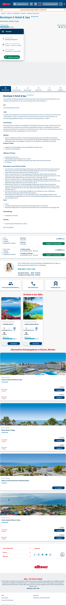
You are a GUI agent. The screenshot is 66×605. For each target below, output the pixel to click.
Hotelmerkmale (16, 90)
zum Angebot (58, 489)
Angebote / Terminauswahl (53, 244)
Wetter (49, 90)
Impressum (36, 596)
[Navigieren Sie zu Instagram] (38, 555)
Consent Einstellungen (7, 601)
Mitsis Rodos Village (8, 431)
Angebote (59, 391)
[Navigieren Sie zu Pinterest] (42, 555)
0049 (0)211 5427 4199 (26, 270)
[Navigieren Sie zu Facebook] (34, 555)
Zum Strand (14, 344)
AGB (2, 596)
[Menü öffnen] (64, 4)
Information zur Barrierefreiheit (41, 598)
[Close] (65, 9)
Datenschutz (4, 598)
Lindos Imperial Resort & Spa (10, 521)
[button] (17, 549)
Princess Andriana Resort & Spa (11, 380)
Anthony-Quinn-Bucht (31, 325)
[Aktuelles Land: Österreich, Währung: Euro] (61, 4)
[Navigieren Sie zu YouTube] (46, 555)
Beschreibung (5, 90)
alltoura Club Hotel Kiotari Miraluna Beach (15, 481)
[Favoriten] (40, 4)
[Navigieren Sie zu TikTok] (50, 555)
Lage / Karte (38, 90)
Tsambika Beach (8, 325)
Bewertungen (27, 90)
